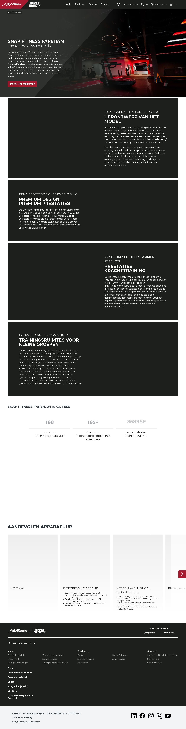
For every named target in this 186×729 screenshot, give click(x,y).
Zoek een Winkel (17, 677)
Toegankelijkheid (18, 686)
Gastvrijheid (13, 659)
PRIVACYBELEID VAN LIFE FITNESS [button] (64, 714)
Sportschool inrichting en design (162, 655)
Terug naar (14, 12)
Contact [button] (16, 714)
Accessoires (82, 663)
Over (10, 668)
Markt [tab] (68, 4)
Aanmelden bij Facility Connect (20, 697)
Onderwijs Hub (154, 663)
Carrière (12, 691)
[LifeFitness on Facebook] (142, 716)
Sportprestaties (49, 659)
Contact (105, 4)
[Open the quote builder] (158, 4)
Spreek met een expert (22, 84)
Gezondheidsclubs (16, 655)
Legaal (11, 682)
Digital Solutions (120, 655)
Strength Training (85, 659)
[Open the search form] (144, 4)
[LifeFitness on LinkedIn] (134, 716)
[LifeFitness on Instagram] (151, 716)
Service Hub (153, 659)
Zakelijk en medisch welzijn (55, 663)
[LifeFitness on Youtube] (168, 716)
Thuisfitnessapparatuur (53, 655)
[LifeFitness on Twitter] (159, 716)
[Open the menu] (173, 4)
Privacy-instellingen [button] (33, 714)
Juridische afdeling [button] (22, 717)
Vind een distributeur (20, 672)
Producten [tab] (80, 4)
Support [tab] (93, 4)
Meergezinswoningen (18, 663)
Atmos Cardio (118, 659)
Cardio (80, 655)
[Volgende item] (182, 574)
